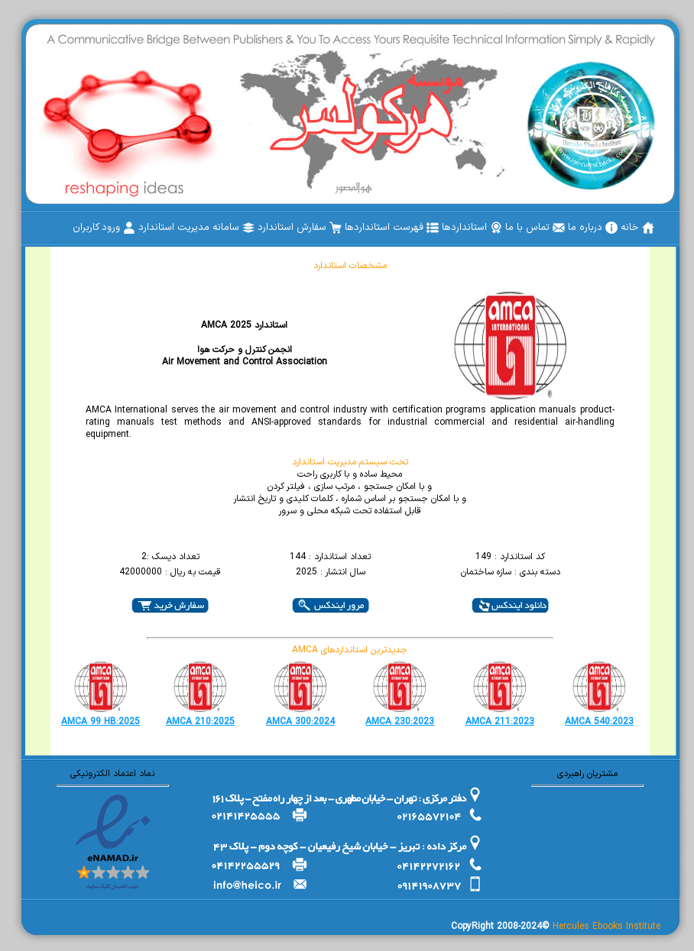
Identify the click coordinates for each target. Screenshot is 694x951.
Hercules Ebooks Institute (606, 926)
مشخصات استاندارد (350, 266)
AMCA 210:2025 (200, 722)
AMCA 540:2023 (599, 722)
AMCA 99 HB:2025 (100, 722)
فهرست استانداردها (392, 227)
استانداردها (472, 227)
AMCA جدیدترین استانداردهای (349, 650)
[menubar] (363, 228)
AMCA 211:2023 (499, 722)
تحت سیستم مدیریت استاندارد (350, 462)
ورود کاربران (104, 227)
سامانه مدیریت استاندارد (196, 227)
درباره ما (593, 227)
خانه (637, 227)
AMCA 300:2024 (300, 722)
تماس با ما (535, 227)
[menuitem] (637, 228)
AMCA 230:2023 (399, 722)
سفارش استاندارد (300, 227)
